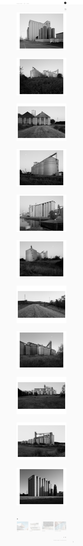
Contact (27, 3)
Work (24, 3)
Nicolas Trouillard (19, 3)
